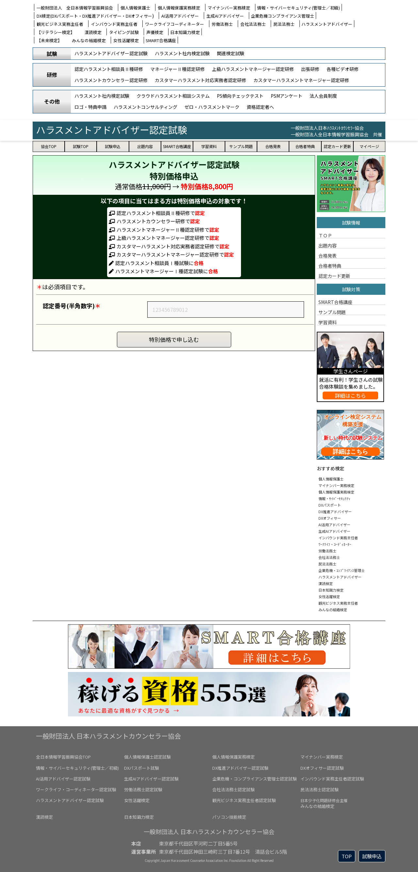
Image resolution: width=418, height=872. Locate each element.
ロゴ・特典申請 (90, 107)
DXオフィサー (329, 516)
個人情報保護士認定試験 (147, 757)
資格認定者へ (260, 107)
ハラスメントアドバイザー (326, 24)
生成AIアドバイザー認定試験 (151, 779)
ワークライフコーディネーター (174, 24)
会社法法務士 (253, 24)
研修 (52, 74)
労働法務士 (222, 24)
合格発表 (327, 255)
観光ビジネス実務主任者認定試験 (244, 800)
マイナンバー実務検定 (229, 8)
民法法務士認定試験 (319, 789)
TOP (347, 856)
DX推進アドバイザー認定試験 (240, 768)
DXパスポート (329, 503)
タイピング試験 (124, 32)
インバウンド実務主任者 (114, 24)
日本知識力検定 (185, 32)
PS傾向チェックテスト (240, 95)
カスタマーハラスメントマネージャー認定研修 (301, 80)
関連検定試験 (230, 53)
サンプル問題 (332, 312)
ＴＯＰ (325, 235)
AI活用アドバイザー (180, 16)
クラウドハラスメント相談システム (173, 95)
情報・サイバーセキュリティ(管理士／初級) (298, 8)
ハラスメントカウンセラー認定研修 (111, 80)
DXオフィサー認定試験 (322, 768)
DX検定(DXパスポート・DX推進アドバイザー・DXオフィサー (94, 16)
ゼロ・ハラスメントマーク (212, 107)
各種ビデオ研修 (343, 69)
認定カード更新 (334, 275)
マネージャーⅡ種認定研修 (177, 69)
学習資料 (327, 322)
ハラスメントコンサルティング (145, 107)
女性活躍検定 (126, 40)
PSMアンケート (286, 95)
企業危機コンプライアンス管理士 (282, 16)
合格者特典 (329, 265)
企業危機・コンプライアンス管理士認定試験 (254, 779)
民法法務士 (284, 24)
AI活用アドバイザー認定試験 (63, 779)
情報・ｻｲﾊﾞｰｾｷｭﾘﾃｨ (334, 497)
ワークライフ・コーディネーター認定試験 (76, 789)
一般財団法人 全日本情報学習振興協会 (75, 8)
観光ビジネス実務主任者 (60, 24)
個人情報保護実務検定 (179, 8)
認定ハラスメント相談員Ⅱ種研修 (108, 69)
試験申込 (372, 856)
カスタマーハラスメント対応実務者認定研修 (200, 80)
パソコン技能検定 (229, 817)
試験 (52, 54)
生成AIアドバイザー (225, 16)
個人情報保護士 (135, 8)
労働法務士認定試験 (143, 789)
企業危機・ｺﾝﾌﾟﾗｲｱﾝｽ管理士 (341, 569)
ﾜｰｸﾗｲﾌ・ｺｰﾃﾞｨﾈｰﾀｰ (334, 543)
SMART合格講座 (161, 40)
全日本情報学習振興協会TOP (63, 757)
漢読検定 (93, 32)
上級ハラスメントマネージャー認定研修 (253, 69)
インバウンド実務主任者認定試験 (332, 779)
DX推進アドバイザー (335, 510)
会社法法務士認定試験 (233, 789)
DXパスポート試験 (141, 768)
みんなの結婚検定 (89, 40)
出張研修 (310, 69)
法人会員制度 (323, 95)
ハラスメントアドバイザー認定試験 (111, 53)
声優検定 (154, 32)
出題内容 (327, 245)
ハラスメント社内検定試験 (182, 53)
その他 (52, 101)
